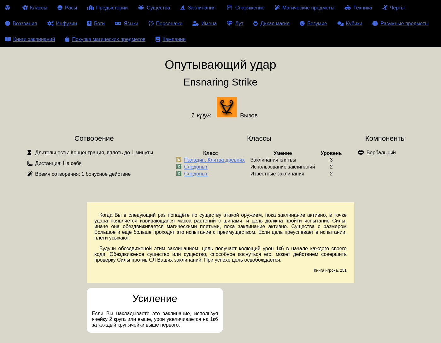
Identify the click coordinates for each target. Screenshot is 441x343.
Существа (154, 7)
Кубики (349, 23)
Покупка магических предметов (105, 39)
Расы (67, 7)
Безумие (313, 23)
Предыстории (107, 7)
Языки (126, 23)
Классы (34, 7)
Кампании (171, 39)
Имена (204, 23)
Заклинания (197, 7)
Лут (235, 23)
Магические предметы (304, 7)
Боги (96, 23)
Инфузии (62, 23)
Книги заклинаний (30, 39)
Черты (393, 7)
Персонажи (166, 23)
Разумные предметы (400, 23)
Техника (358, 7)
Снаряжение (245, 7)
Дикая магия (271, 23)
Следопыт (196, 167)
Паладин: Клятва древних (214, 160)
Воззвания (21, 23)
